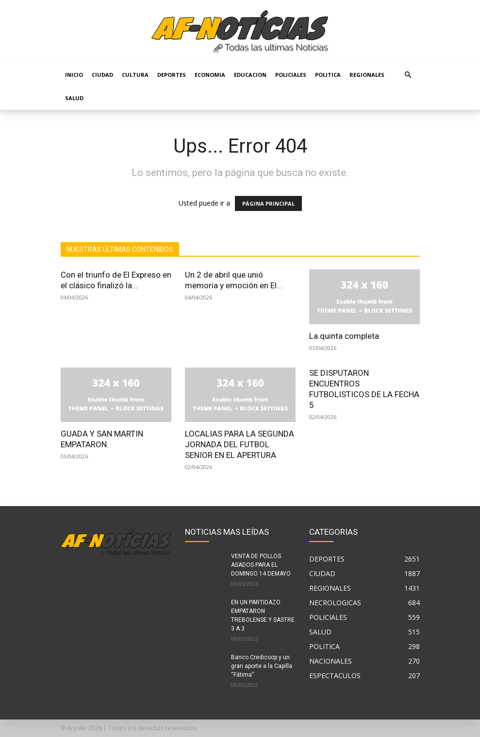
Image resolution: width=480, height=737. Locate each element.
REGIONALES (366, 74)
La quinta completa (344, 336)
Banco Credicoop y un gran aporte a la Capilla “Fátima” (261, 666)
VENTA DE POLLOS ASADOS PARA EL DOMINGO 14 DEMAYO (261, 565)
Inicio (74, 74)
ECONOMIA (210, 74)
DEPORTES (171, 74)
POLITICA (328, 74)
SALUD (74, 98)
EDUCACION (250, 74)
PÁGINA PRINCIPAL (268, 203)
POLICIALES (290, 74)
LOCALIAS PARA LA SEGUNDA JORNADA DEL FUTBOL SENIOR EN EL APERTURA (239, 444)
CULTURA (135, 74)
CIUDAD (102, 74)
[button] (408, 75)
